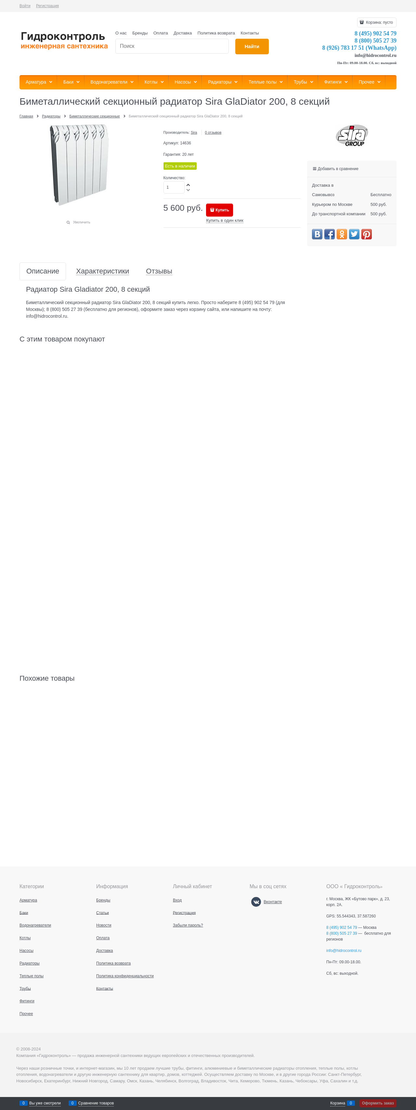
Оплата (160, 33)
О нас (121, 33)
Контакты (250, 33)
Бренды (140, 33)
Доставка (183, 33)
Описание (42, 271)
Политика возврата (216, 33)
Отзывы (159, 271)
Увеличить (81, 222)
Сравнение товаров (96, 1103)
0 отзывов (213, 132)
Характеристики (102, 271)
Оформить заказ (378, 1103)
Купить (222, 210)
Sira (194, 132)
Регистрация (47, 6)
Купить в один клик (224, 220)
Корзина (337, 1103)
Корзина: (379, 22)
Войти (25, 6)
